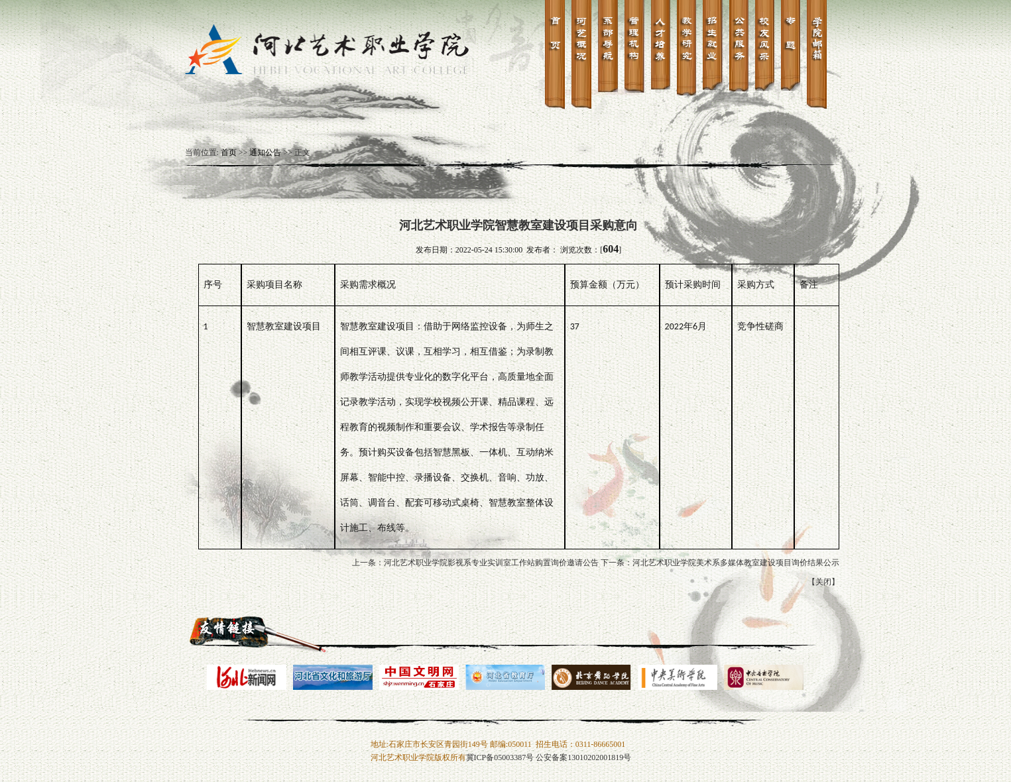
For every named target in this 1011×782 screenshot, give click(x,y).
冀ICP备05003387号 (500, 757)
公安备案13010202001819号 (583, 757)
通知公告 (265, 152)
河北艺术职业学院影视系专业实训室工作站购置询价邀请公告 (491, 562)
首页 (229, 152)
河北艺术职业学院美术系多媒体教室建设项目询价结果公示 (735, 562)
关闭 (823, 581)
